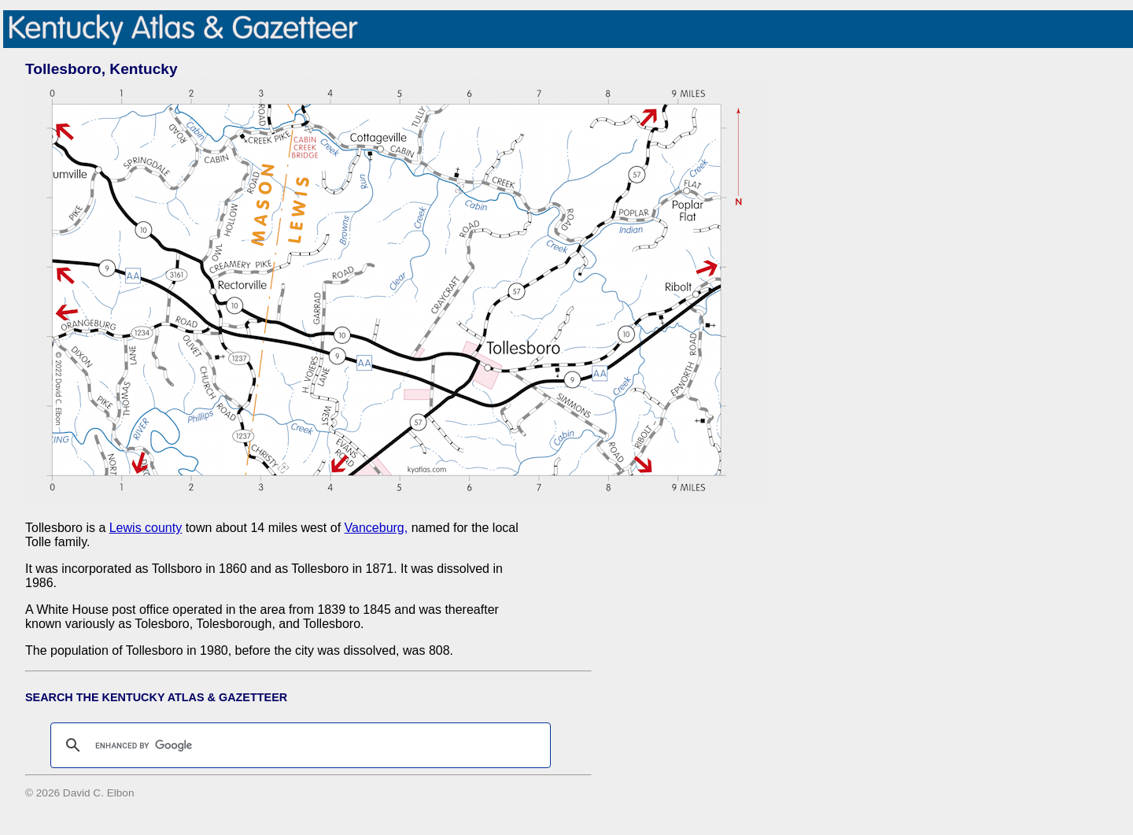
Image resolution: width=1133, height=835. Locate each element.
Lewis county (146, 527)
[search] (298, 745)
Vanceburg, (376, 527)
